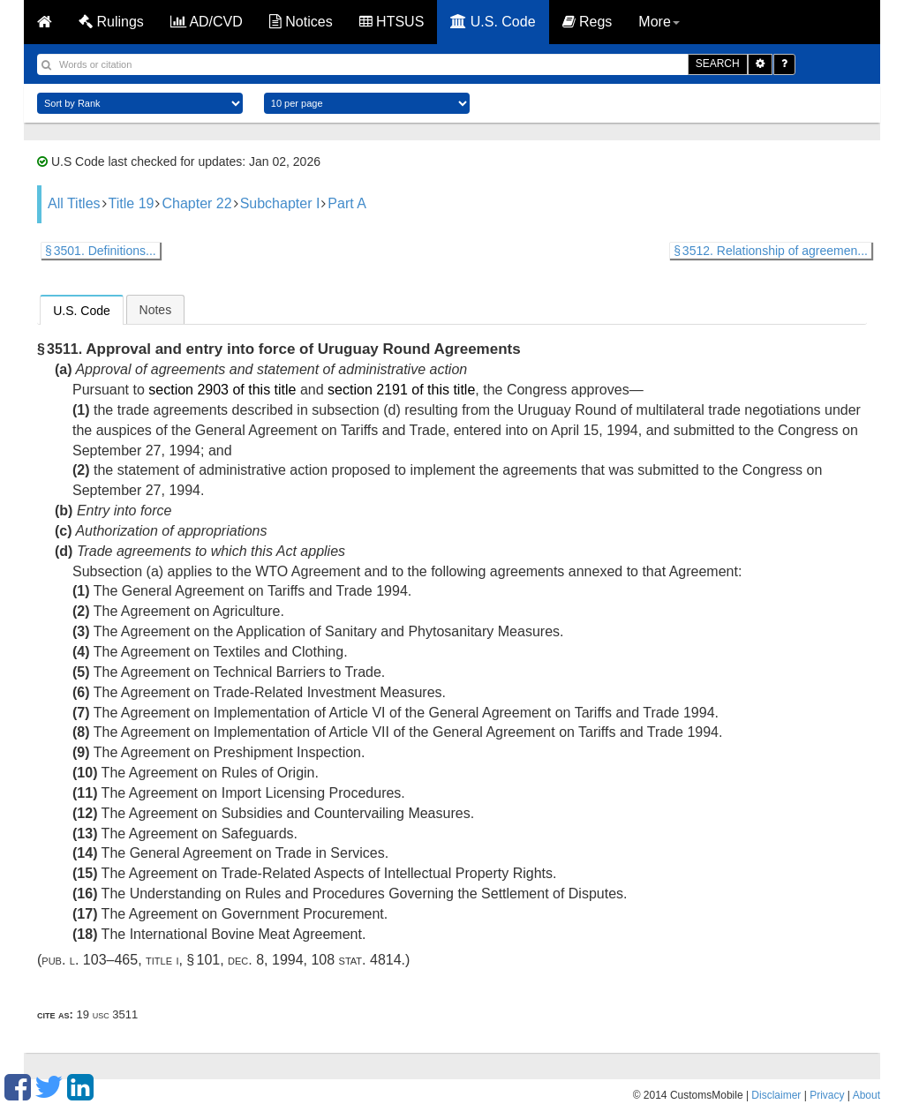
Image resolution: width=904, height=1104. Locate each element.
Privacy (827, 1095)
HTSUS (392, 21)
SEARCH (718, 63)
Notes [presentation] (155, 310)
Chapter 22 (196, 203)
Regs (587, 21)
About (866, 1095)
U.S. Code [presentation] (81, 311)
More (658, 21)
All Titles (74, 203)
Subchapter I (280, 203)
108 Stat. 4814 (356, 959)
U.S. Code (492, 21)
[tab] (82, 310)
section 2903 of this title (222, 389)
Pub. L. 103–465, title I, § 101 (130, 959)
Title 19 (131, 203)
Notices (301, 21)
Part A (347, 203)
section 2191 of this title (401, 389)
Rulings (111, 21)
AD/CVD (206, 21)
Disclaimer (776, 1095)
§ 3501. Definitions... (100, 251)
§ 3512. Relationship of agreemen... (771, 251)
